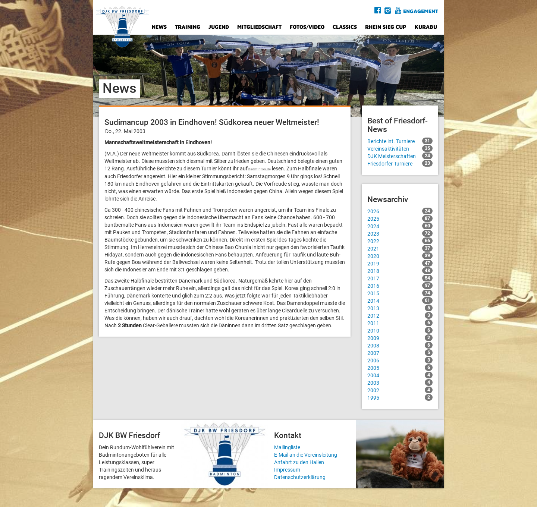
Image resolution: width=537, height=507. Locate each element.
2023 (400, 233)
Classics (345, 26)
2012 (400, 315)
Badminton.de (259, 169)
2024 (400, 226)
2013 (400, 308)
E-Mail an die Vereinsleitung (305, 455)
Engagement (420, 11)
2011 (400, 322)
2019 (400, 263)
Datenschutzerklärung (300, 477)
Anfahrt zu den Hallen (299, 462)
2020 (400, 255)
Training (187, 26)
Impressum (287, 470)
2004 (400, 375)
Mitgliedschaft (259, 26)
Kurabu (426, 26)
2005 (400, 367)
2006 (400, 360)
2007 (400, 352)
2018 (400, 270)
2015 (400, 293)
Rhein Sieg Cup (385, 26)
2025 (400, 218)
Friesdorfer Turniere (400, 163)
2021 (400, 248)
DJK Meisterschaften (400, 155)
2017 (400, 278)
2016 (400, 285)
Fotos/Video (307, 26)
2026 (400, 211)
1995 (400, 397)
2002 (400, 390)
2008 (400, 345)
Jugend (218, 26)
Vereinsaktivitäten (400, 148)
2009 (400, 337)
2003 (400, 382)
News (159, 26)
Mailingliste (287, 447)
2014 (400, 300)
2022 (400, 240)
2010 (400, 330)
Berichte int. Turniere (400, 141)
